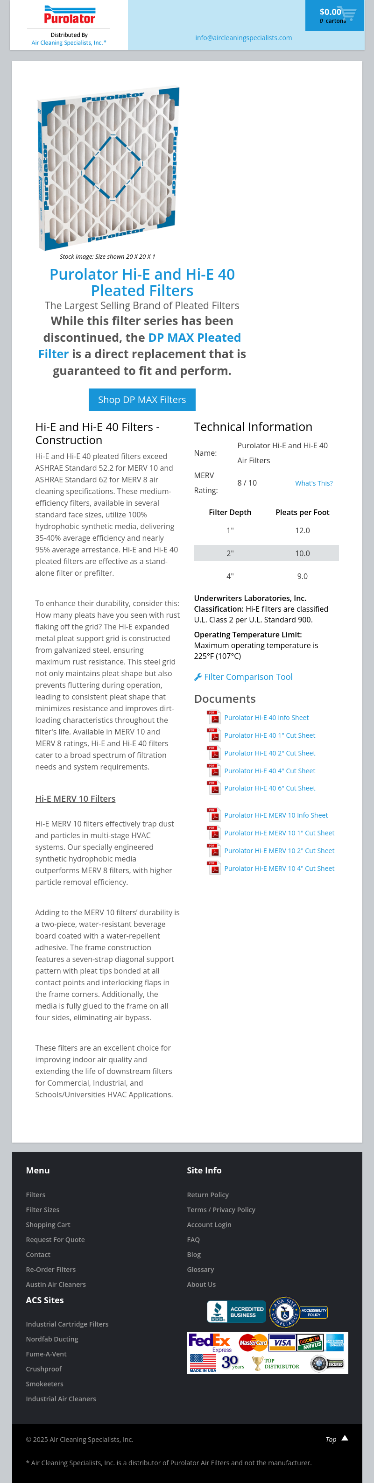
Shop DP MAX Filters (142, 399)
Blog (194, 1254)
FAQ (193, 1239)
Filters (36, 1194)
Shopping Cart (48, 1224)
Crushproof (44, 1368)
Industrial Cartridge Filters (67, 1324)
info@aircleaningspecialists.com (243, 37)
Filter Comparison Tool (243, 676)
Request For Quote (55, 1239)
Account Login (209, 1224)
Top (337, 1439)
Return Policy (208, 1194)
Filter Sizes (43, 1209)
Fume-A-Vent (46, 1353)
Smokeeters (45, 1383)
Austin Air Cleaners (56, 1284)
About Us (201, 1284)
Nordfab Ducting (52, 1339)
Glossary (200, 1269)
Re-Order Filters (51, 1269)
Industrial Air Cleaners (61, 1398)
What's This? (314, 483)
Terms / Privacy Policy (221, 1209)
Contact (38, 1254)
